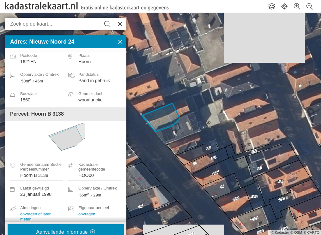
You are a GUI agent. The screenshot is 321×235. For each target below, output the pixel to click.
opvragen (86, 214)
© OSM (296, 232)
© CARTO (311, 232)
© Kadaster (280, 232)
